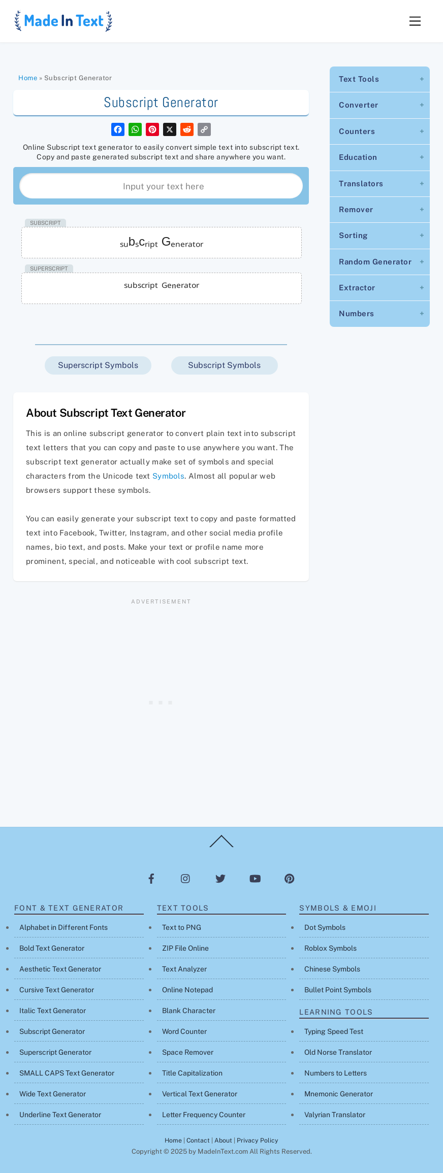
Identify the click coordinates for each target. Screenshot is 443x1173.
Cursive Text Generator (56, 990)
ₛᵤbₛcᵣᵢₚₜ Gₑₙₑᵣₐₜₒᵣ (162, 241)
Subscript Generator (52, 1031)
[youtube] (255, 878)
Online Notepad (187, 990)
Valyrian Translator (334, 1115)
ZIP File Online (185, 948)
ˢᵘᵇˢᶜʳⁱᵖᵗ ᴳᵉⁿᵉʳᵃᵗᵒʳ (161, 287)
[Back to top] (221, 846)
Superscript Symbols (98, 365)
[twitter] (220, 878)
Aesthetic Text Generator (60, 969)
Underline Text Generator (60, 1115)
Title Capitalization (192, 1073)
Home (27, 78)
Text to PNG (181, 927)
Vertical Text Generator (199, 1094)
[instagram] (186, 878)
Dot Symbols (324, 927)
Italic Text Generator (52, 1011)
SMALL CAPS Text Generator (66, 1073)
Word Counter (184, 1031)
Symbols (168, 476)
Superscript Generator (55, 1052)
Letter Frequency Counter (203, 1115)
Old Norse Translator (338, 1052)
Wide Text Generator (52, 1094)
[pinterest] (289, 878)
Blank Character (188, 1011)
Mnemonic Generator (338, 1094)
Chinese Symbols (332, 969)
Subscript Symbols (224, 365)
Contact (198, 1140)
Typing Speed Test (333, 1031)
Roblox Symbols (330, 948)
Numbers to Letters (335, 1073)
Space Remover (187, 1052)
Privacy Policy (257, 1140)
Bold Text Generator (51, 948)
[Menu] (415, 21)
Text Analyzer (184, 969)
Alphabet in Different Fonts (63, 927)
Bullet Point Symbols (337, 990)
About (223, 1140)
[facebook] (151, 878)
